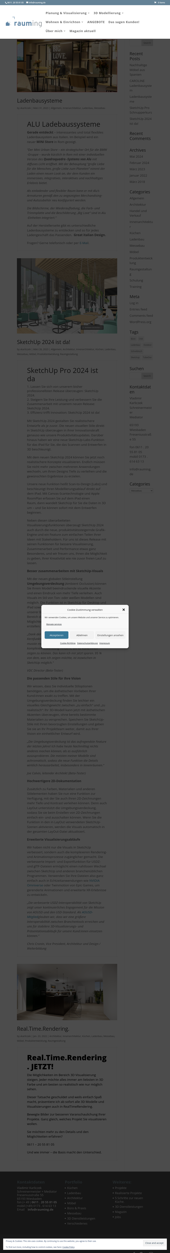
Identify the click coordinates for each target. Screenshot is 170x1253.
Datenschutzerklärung (87, 643)
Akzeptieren (56, 635)
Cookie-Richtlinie (68, 643)
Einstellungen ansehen (110, 635)
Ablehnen (81, 635)
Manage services (54, 624)
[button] (123, 609)
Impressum (104, 643)
